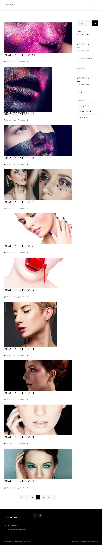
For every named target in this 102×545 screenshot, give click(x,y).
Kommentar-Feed (85, 111)
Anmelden (82, 100)
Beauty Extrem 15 (19, 290)
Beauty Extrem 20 (19, 55)
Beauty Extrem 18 (19, 158)
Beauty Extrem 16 (19, 246)
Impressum (74, 541)
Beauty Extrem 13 (19, 437)
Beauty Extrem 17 (19, 202)
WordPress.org (84, 117)
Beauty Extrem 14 (19, 349)
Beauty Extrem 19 (19, 114)
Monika (22, 61)
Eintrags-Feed (84, 106)
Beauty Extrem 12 (19, 481)
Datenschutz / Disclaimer (89, 541)
